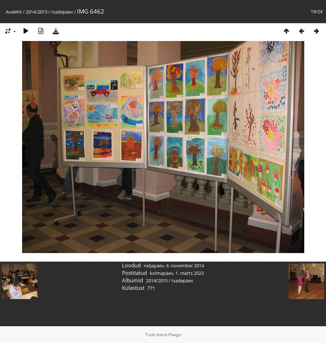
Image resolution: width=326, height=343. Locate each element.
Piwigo (174, 335)
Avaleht (14, 12)
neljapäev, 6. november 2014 (174, 265)
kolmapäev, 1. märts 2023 (177, 273)
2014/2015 (36, 12)
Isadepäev (62, 12)
